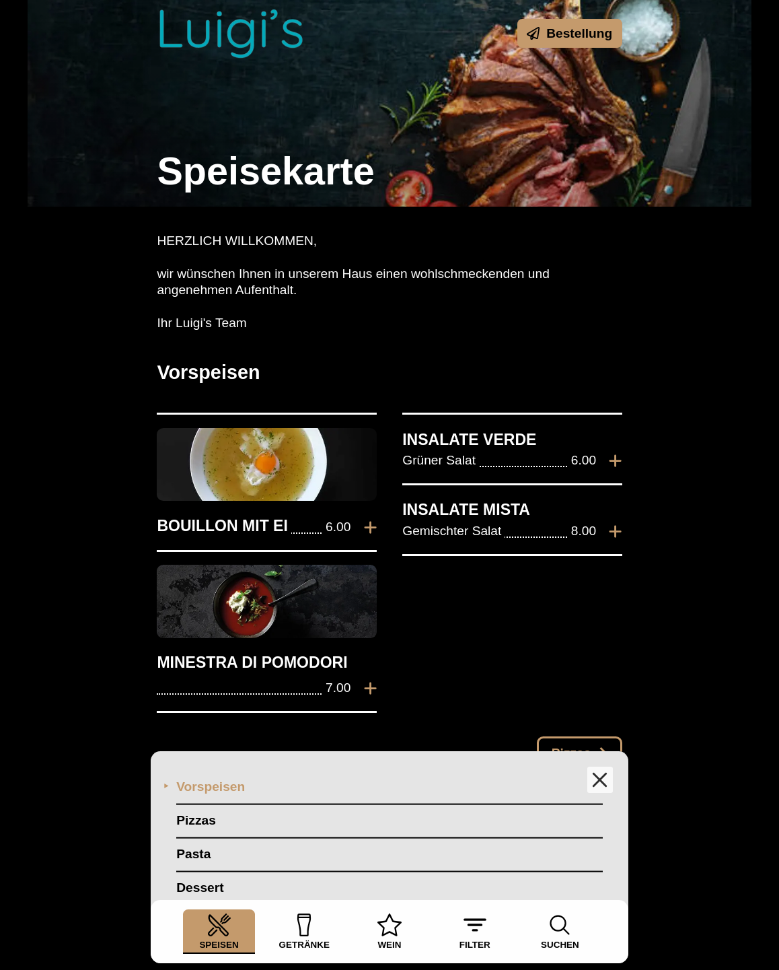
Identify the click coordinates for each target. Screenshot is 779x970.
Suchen (560, 931)
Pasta (193, 836)
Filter (474, 931)
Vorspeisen (210, 769)
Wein (389, 931)
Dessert (199, 870)
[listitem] (266, 482)
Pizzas (196, 803)
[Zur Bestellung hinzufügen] (370, 528)
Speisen (218, 931)
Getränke (304, 931)
